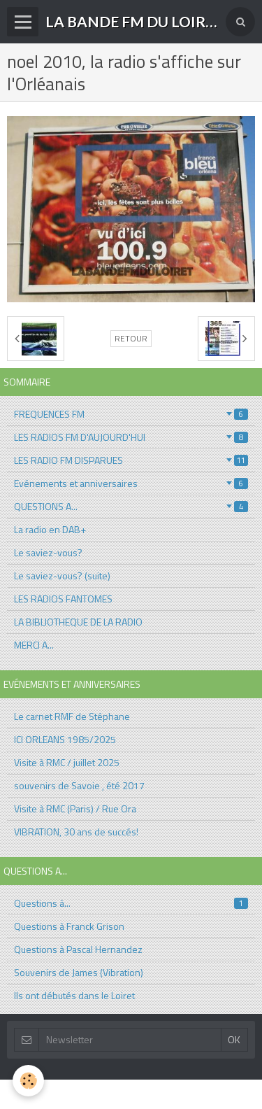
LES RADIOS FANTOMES (63, 598)
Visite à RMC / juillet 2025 (66, 762)
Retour (131, 338)
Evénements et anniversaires (131, 483)
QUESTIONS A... (131, 506)
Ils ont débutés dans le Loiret (74, 995)
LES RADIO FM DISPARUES (131, 460)
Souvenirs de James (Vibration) (78, 972)
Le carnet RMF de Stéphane (72, 716)
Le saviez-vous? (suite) (62, 575)
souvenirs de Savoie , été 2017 (79, 785)
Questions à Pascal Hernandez (78, 949)
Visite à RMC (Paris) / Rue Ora (75, 808)
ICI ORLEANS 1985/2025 (65, 739)
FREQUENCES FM (131, 414)
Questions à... (131, 903)
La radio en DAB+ (50, 529)
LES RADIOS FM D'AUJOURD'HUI (131, 437)
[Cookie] (28, 1080)
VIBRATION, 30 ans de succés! (76, 831)
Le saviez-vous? (48, 552)
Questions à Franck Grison (69, 926)
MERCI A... (34, 644)
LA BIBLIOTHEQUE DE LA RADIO (78, 621)
